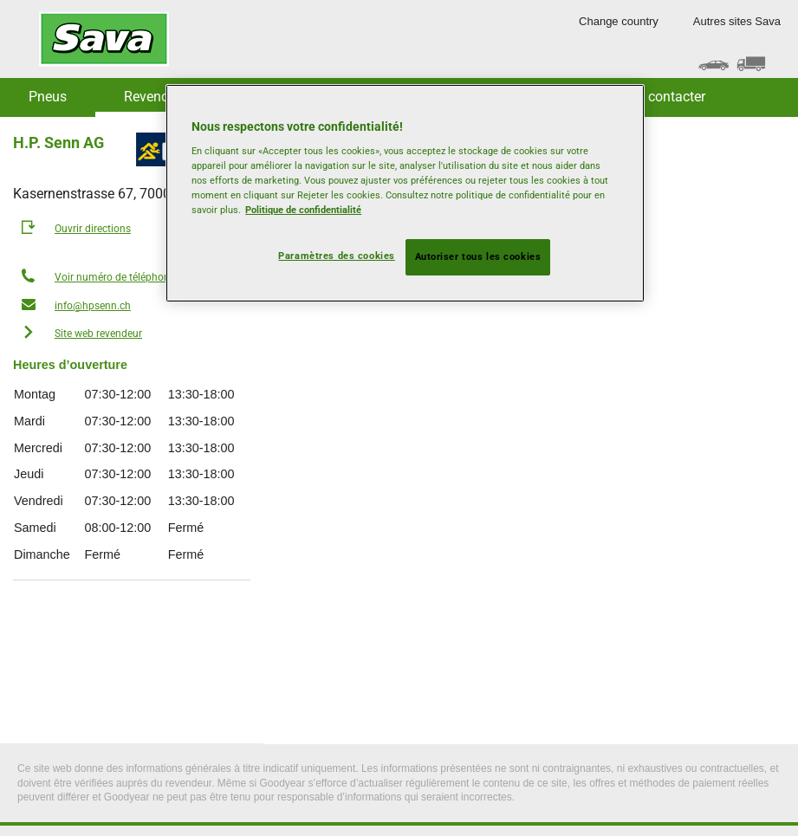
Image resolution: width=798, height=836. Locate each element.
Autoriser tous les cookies (478, 256)
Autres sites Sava (737, 21)
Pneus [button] (48, 96)
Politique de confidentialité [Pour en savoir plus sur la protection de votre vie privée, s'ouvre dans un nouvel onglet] (303, 210)
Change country (619, 21)
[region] (405, 193)
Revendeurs (159, 96)
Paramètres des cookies (336, 256)
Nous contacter (659, 96)
